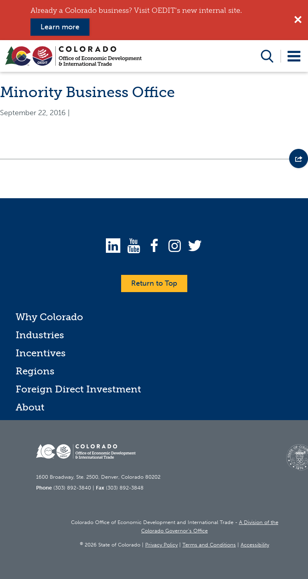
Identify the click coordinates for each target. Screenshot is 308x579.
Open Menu (294, 56)
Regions (35, 371)
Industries (40, 335)
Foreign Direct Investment (78, 389)
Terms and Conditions (209, 545)
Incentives (41, 353)
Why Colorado (49, 317)
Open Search (267, 56)
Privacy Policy (161, 545)
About (30, 407)
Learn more (60, 26)
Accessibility (255, 545)
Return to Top (154, 283)
